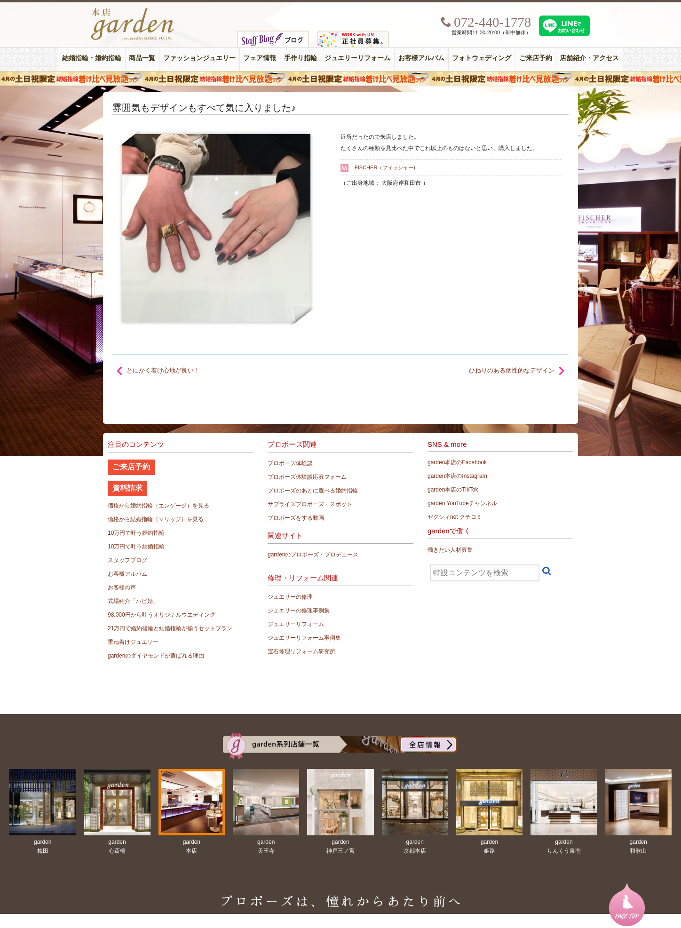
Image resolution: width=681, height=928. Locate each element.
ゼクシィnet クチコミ (455, 517)
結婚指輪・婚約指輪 (91, 58)
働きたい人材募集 (450, 550)
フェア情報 (259, 58)
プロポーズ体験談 (290, 463)
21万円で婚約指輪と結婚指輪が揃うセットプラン (170, 628)
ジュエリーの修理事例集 (299, 610)
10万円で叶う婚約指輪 (136, 533)
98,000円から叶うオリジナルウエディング (161, 614)
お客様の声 (122, 587)
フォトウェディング (481, 58)
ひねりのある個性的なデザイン (511, 370)
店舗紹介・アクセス (589, 58)
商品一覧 (142, 58)
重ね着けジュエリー (133, 642)
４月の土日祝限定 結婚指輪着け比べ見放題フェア (340, 78)
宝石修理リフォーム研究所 (301, 651)
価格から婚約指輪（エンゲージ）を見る (158, 505)
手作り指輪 (300, 58)
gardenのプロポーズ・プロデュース (313, 554)
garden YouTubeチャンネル (462, 503)
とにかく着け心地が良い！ (163, 370)
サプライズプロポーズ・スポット (310, 504)
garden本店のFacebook (457, 462)
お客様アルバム (421, 58)
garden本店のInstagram (457, 476)
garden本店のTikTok (453, 489)
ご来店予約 (535, 58)
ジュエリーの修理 (290, 597)
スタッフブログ (127, 560)
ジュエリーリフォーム (357, 58)
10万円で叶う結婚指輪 (136, 546)
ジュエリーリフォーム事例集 (304, 638)
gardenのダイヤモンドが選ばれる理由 (156, 655)
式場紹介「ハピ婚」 (133, 601)
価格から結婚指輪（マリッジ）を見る (156, 519)
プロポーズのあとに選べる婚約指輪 (313, 490)
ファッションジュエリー (199, 58)
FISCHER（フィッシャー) (385, 167)
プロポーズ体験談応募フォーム (307, 477)
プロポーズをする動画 (296, 518)
